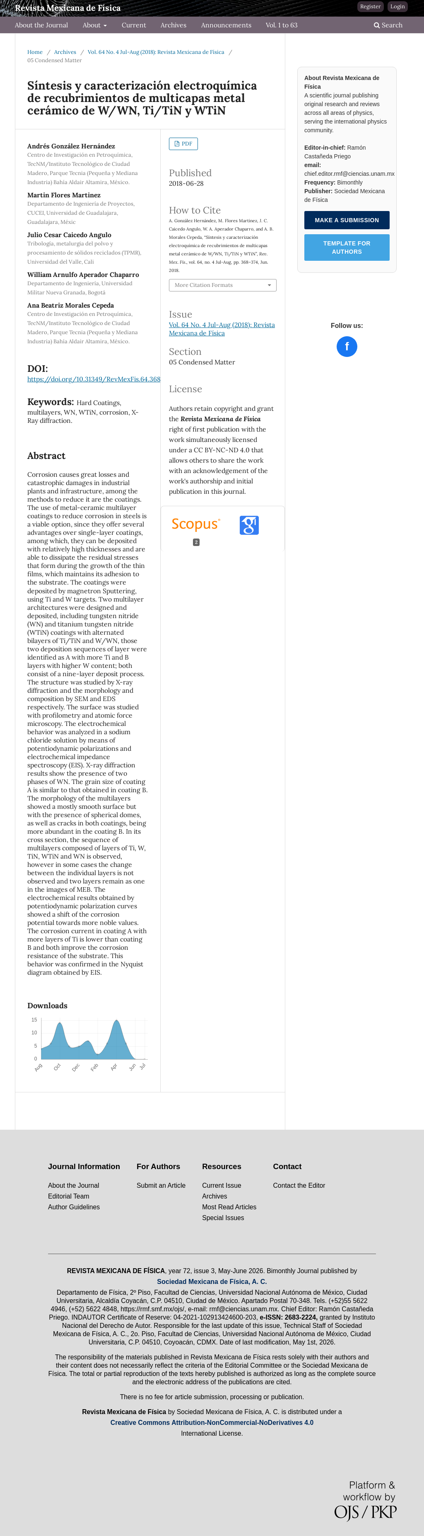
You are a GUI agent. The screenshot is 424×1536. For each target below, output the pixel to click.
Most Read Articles (229, 1207)
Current (134, 25)
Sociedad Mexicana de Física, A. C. (212, 1281)
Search (388, 25)
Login (397, 6)
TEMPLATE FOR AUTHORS (347, 247)
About (92, 25)
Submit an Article (161, 1185)
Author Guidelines (74, 1207)
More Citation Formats (204, 285)
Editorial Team (68, 1196)
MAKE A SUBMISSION (347, 220)
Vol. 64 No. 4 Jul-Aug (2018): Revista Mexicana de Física (156, 52)
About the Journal (41, 25)
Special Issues (223, 1217)
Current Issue (221, 1185)
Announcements (226, 25)
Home (35, 52)
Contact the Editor (299, 1185)
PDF (186, 143)
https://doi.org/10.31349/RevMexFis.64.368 (94, 379)
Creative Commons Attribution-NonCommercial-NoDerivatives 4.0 (212, 1422)
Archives (173, 25)
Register (370, 6)
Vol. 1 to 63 (282, 25)
